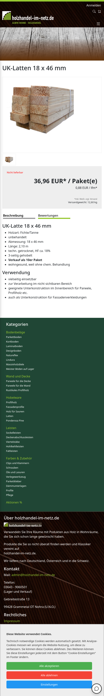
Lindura (10, 359)
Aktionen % (14, 502)
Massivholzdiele (15, 364)
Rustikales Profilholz (17, 390)
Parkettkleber (13, 481)
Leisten (11, 428)
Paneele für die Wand (18, 385)
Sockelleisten (13, 432)
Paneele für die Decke (18, 381)
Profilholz (11, 402)
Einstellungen (49, 684)
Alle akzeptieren (49, 666)
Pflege (9, 495)
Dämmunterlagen (16, 486)
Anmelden (93, 5)
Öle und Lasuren (15, 472)
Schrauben (12, 467)
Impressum (12, 621)
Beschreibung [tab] (13, 215)
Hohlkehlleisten (15, 446)
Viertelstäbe (13, 441)
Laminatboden (14, 346)
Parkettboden (14, 337)
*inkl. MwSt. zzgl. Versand (85, 199)
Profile (9, 490)
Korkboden (12, 341)
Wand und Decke (18, 376)
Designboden (13, 350)
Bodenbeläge (15, 332)
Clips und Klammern (17, 463)
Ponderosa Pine (15, 420)
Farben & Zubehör (19, 458)
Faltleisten (12, 451)
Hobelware (13, 397)
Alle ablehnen (49, 675)
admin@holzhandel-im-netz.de (33, 575)
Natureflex (12, 355)
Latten (9, 416)
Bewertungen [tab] (48, 215)
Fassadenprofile (15, 407)
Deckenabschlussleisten (19, 437)
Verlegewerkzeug (16, 476)
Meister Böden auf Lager (20, 369)
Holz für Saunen (15, 411)
